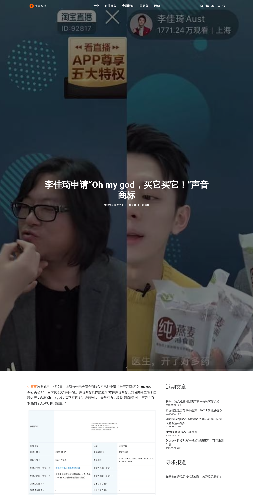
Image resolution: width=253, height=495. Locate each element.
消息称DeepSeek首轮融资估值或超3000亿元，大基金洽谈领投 (195, 405)
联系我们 (213, 461)
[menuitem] (96, 7)
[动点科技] (38, 7)
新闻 (133, 197)
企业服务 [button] (110, 7)
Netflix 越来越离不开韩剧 (181, 416)
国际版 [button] (144, 7)
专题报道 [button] (128, 7)
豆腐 (147, 197)
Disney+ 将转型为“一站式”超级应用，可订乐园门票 (195, 427)
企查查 (32, 371)
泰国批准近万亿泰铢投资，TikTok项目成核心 (194, 394)
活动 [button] (157, 7)
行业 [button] (96, 7)
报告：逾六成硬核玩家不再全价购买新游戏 (192, 386)
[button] (202, 7)
